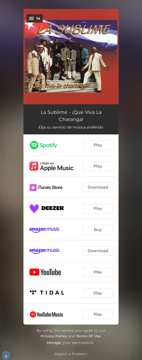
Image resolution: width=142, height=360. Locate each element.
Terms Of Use (88, 336)
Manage (54, 342)
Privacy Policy (53, 336)
